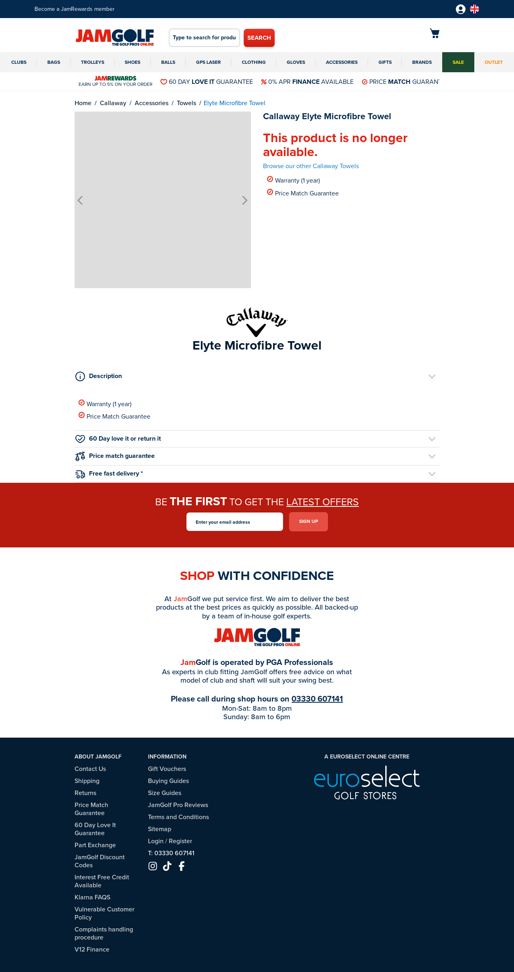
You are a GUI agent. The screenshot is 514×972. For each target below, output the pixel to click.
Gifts (385, 62)
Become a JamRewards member (74, 9)
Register (180, 841)
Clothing (254, 62)
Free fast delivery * (109, 473)
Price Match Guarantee (303, 193)
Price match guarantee (115, 456)
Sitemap (159, 829)
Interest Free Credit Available (102, 881)
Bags (53, 62)
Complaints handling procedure (104, 933)
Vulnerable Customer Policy (104, 913)
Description (98, 376)
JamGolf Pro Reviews (178, 804)
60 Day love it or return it (118, 438)
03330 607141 (317, 699)
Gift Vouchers (167, 768)
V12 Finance (92, 949)
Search (259, 37)
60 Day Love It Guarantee (95, 829)
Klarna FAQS (92, 897)
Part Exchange (95, 845)
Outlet (494, 62)
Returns (85, 792)
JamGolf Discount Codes (100, 861)
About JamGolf (98, 756)
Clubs (18, 62)
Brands (422, 62)
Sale (458, 62)
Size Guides (164, 792)
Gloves (296, 62)
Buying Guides (168, 780)
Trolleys (92, 62)
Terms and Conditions (178, 817)
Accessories (342, 62)
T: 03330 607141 (171, 853)
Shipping (87, 780)
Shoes (132, 62)
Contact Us (90, 768)
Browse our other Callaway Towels (311, 166)
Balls (168, 62)
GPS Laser (208, 62)
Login (156, 841)
